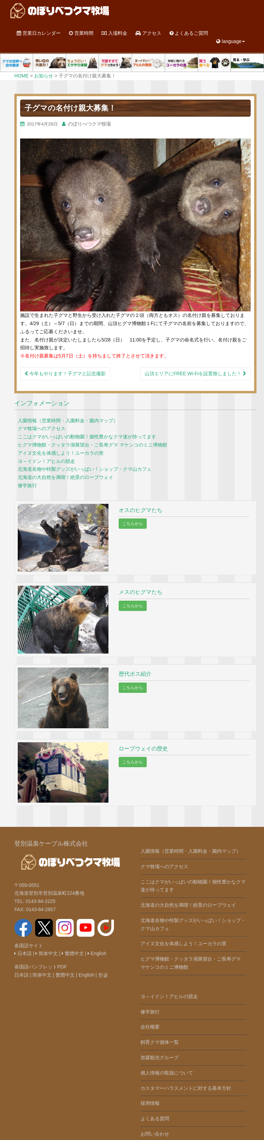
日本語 (23, 953)
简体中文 (46, 953)
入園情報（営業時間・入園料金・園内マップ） (68, 420)
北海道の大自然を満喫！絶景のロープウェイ (65, 477)
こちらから (132, 523)
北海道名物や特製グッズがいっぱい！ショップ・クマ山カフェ (84, 469)
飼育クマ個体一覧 (160, 1042)
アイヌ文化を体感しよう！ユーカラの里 (61, 453)
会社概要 (150, 1026)
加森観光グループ (160, 1057)
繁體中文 (73, 953)
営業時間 (81, 33)
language (230, 41)
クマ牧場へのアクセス (41, 428)
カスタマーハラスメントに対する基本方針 (186, 1088)
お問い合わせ (155, 1134)
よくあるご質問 (189, 33)
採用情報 (150, 1103)
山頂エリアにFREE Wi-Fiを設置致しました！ (195, 373)
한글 (103, 975)
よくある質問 (155, 1118)
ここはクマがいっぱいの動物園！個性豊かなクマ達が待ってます (87, 436)
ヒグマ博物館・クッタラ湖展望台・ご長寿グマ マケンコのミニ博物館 (92, 445)
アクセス (148, 33)
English (97, 953)
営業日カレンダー (39, 33)
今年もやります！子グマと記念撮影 (65, 373)
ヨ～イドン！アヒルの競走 (46, 461)
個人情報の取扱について (167, 1073)
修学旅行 (27, 485)
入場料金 (114, 33)
